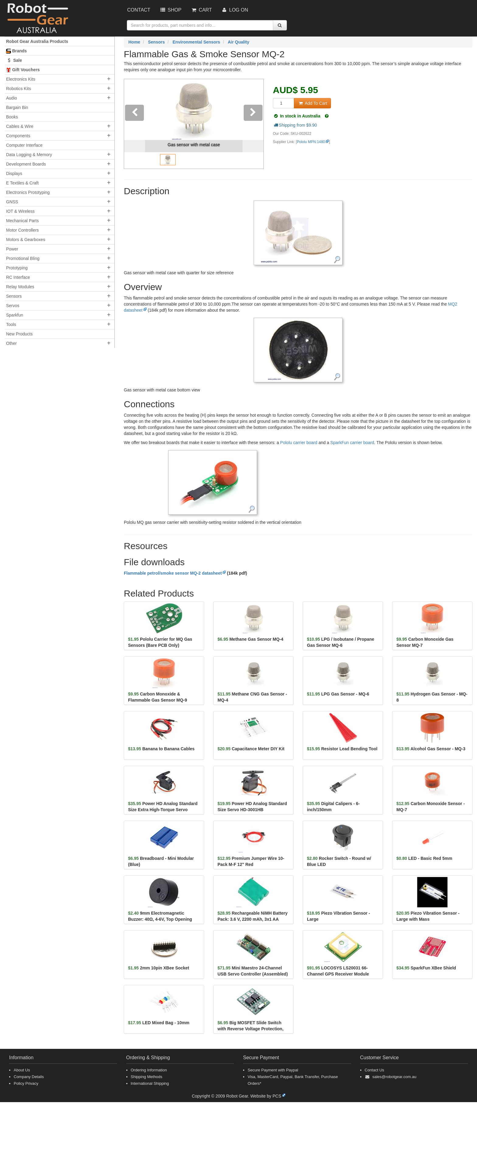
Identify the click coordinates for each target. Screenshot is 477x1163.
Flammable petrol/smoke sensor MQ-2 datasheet (173, 573)
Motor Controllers (22, 230)
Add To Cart (312, 103)
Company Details (29, 1076)
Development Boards (26, 164)
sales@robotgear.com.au (394, 1076)
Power (12, 249)
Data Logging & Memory (29, 154)
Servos (12, 305)
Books (12, 116)
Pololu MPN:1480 (311, 142)
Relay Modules (20, 286)
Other (11, 343)
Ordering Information (149, 1070)
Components (18, 135)
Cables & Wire (19, 126)
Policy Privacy (26, 1083)
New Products (19, 333)
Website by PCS (265, 1096)
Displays (14, 173)
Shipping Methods (146, 1076)
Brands (16, 51)
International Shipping (150, 1083)
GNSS (12, 201)
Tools (11, 324)
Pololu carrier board (298, 442)
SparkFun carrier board (352, 442)
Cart (201, 9)
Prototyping (17, 267)
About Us (22, 1070)
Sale (14, 60)
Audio (11, 98)
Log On (234, 9)
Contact (138, 9)
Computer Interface (24, 145)
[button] (134, 124)
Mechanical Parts (22, 220)
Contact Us (374, 1070)
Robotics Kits (18, 88)
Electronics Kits (20, 79)
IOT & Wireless (20, 211)
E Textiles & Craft (22, 182)
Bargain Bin (17, 107)
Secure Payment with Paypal (273, 1070)
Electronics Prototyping (28, 192)
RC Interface (18, 277)
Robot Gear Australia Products (37, 41)
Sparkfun (14, 315)
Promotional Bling (23, 258)
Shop (170, 9)
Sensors (14, 296)
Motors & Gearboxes (25, 239)
